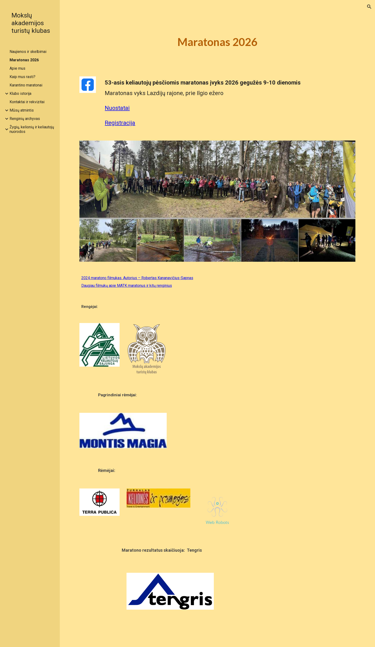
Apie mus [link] (17, 68)
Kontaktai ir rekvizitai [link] (27, 102)
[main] (217, 42)
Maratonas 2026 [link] (24, 60)
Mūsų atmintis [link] (22, 110)
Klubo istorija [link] (20, 93)
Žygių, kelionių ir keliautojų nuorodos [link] (32, 129)
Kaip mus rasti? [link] (22, 76)
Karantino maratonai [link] (26, 85)
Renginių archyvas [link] (25, 118)
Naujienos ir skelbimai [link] (28, 51)
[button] (369, 6)
